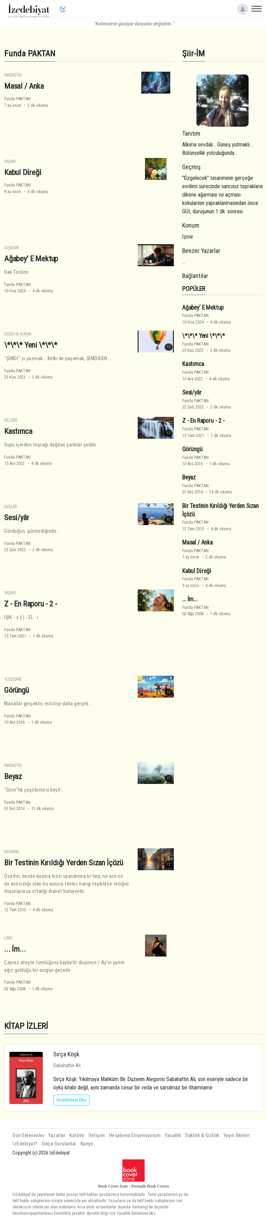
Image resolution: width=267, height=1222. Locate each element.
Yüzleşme (12, 679)
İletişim (97, 1135)
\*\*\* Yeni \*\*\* (30, 344)
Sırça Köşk (66, 1054)
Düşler (10, 506)
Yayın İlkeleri (237, 1135)
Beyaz (13, 776)
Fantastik (13, 75)
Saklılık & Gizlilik (202, 1135)
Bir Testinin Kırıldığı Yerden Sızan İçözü (63, 862)
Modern (11, 851)
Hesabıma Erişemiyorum (135, 1135)
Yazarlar (56, 1135)
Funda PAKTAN (17, 98)
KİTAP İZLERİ (26, 1026)
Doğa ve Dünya (17, 333)
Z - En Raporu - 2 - (30, 603)
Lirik (8, 938)
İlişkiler (11, 247)
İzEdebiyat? (25, 1144)
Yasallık (173, 1135)
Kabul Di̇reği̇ (22, 172)
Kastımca (18, 431)
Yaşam (9, 161)
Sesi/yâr (16, 517)
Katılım (77, 1135)
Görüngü (16, 690)
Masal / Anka (24, 85)
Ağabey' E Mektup (31, 258)
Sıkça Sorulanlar (59, 1144)
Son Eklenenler (28, 1135)
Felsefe (10, 420)
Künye (87, 1144)
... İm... (14, 948)
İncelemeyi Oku (71, 1100)
